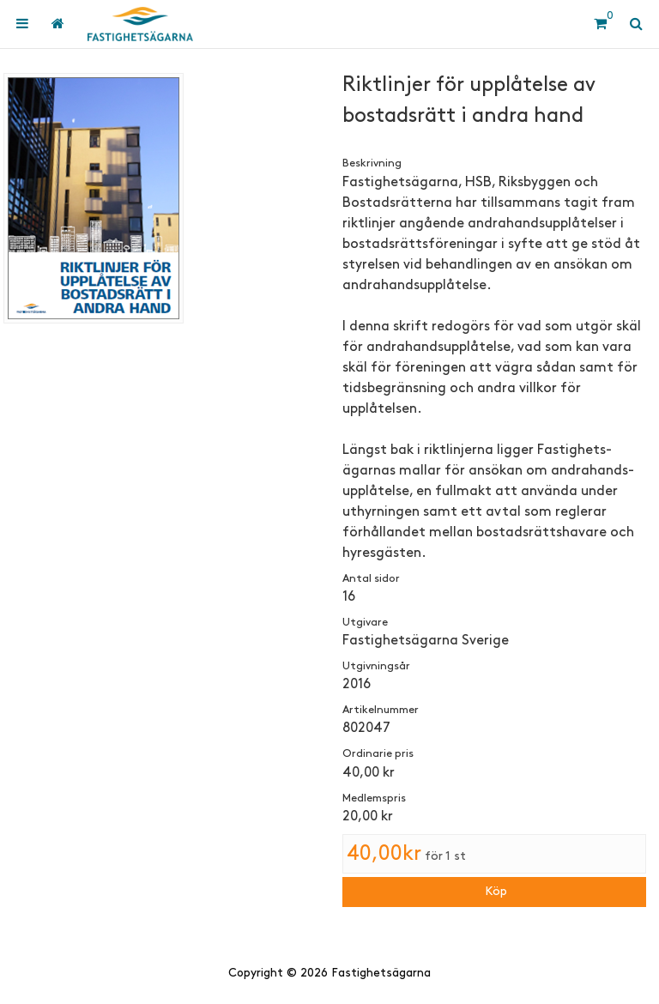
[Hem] (140, 24)
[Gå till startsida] (57, 24)
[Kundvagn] (600, 24)
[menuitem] (22, 24)
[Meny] (22, 24)
